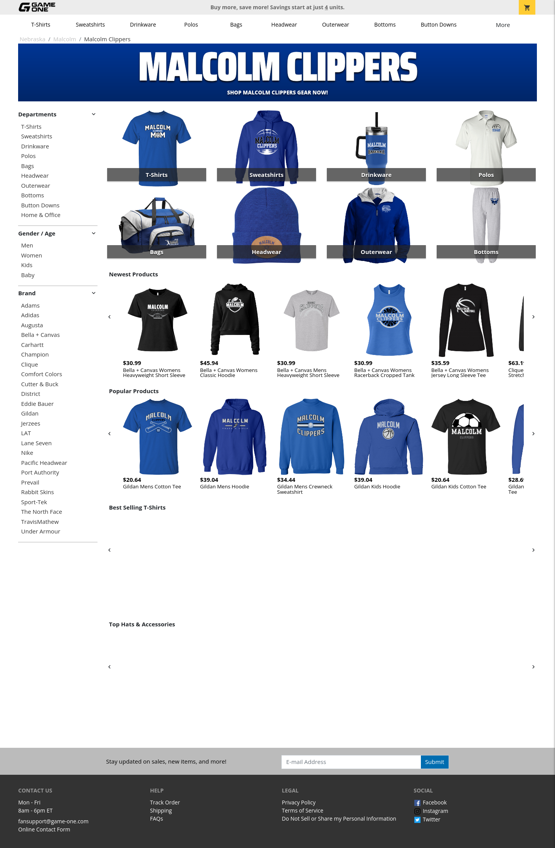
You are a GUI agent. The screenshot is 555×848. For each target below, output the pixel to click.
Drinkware (143, 24)
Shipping (161, 810)
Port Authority (40, 472)
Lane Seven (36, 443)
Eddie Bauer (37, 403)
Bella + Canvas (40, 334)
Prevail (30, 482)
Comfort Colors (41, 374)
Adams (30, 305)
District (30, 393)
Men (27, 245)
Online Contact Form (44, 829)
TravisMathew (40, 521)
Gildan (30, 413)
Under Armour (41, 531)
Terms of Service (302, 810)
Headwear (284, 24)
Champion (35, 354)
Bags (236, 24)
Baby (28, 275)
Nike (27, 452)
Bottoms (385, 24)
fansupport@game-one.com (53, 821)
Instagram (431, 810)
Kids (26, 265)
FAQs (156, 818)
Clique (29, 364)
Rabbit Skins (37, 492)
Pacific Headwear (44, 462)
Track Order (165, 802)
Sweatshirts (90, 24)
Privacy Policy (298, 802)
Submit (434, 762)
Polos (191, 24)
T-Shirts (40, 24)
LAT (26, 433)
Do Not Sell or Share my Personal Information (339, 818)
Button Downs (439, 24)
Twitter (427, 819)
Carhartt (32, 345)
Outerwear (335, 24)
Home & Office (41, 215)
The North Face (41, 511)
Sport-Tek (34, 502)
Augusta (32, 325)
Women (31, 255)
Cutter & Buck (40, 384)
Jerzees (30, 423)
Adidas (30, 315)
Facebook (430, 802)
